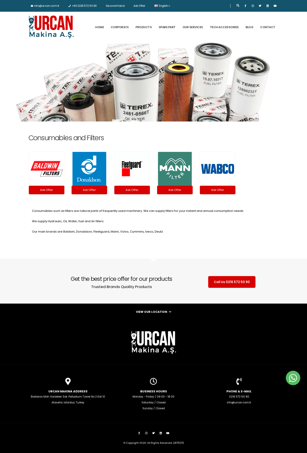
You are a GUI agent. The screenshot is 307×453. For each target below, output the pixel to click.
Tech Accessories (224, 27)
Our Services (193, 27)
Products (143, 27)
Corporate (120, 27)
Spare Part (167, 27)
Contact (267, 27)
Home (99, 27)
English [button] (162, 6)
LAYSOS (178, 443)
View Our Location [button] (153, 312)
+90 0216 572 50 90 (84, 6)
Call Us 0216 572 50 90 (232, 282)
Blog (249, 27)
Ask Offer (139, 6)
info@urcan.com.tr (46, 6)
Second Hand (115, 6)
